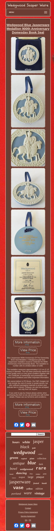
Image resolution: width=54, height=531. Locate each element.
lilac (31, 474)
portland (16, 493)
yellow (29, 488)
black (24, 446)
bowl (13, 469)
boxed (11, 474)
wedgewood (26, 469)
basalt (44, 483)
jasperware (20, 481)
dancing (21, 473)
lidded (14, 478)
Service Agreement (28, 516)
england (24, 459)
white (26, 442)
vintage (39, 493)
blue (32, 462)
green (14, 458)
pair (34, 448)
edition (39, 488)
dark (41, 464)
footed (36, 483)
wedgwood (24, 452)
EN (26, 520)
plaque (40, 477)
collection (41, 458)
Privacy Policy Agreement (28, 512)
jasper (38, 441)
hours (16, 442)
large (31, 477)
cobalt (40, 454)
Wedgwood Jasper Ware (28, 504)
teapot (22, 477)
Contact (28, 508)
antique (19, 463)
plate (32, 458)
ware (28, 493)
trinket (38, 474)
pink (45, 474)
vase (18, 487)
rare (41, 468)
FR (30, 520)
